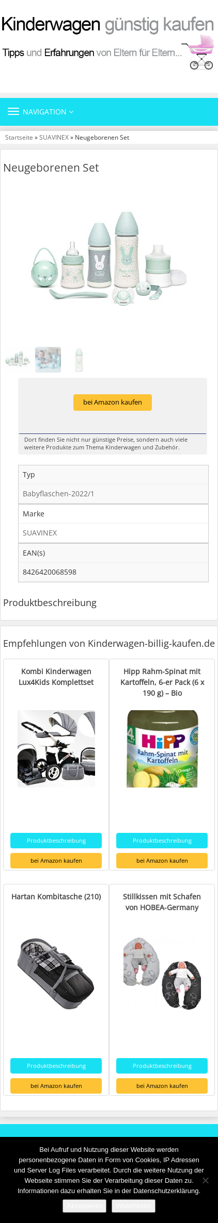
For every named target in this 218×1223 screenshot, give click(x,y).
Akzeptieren (84, 1206)
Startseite (19, 137)
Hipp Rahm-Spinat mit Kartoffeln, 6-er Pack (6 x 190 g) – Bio (162, 682)
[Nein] (205, 1180)
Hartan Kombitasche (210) (56, 896)
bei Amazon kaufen (112, 402)
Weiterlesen (133, 1206)
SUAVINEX (54, 137)
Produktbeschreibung (56, 840)
